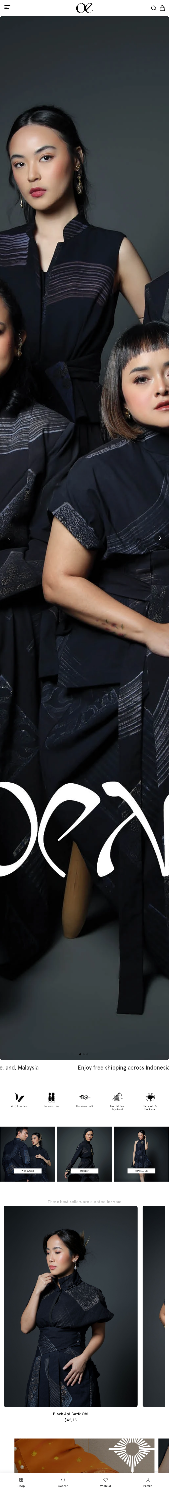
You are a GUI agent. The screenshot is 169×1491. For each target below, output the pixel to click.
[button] (9, 538)
